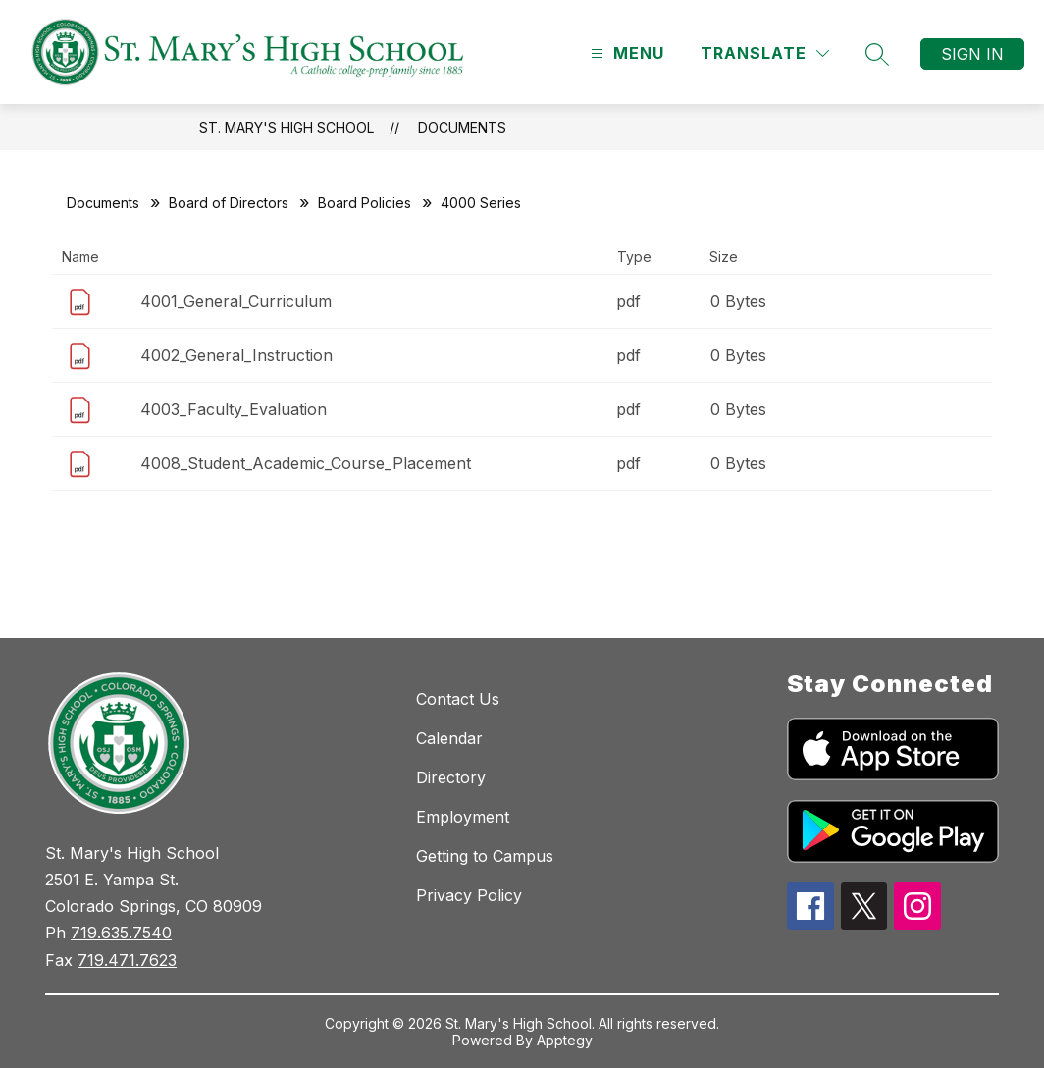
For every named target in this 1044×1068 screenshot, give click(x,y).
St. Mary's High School (286, 127)
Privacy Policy (469, 895)
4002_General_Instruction (236, 355)
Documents (462, 127)
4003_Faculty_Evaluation (233, 409)
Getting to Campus (484, 856)
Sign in (972, 54)
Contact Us (457, 699)
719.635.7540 (121, 932)
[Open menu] (625, 53)
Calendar (449, 738)
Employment (462, 817)
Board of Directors (228, 202)
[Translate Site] (765, 53)
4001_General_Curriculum (236, 301)
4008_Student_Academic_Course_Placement (305, 463)
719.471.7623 (127, 960)
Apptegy (565, 1040)
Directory (451, 777)
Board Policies (364, 202)
